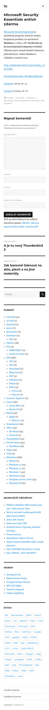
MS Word (14, 431)
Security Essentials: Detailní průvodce (23, 76)
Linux (9, 402)
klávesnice (33, 643)
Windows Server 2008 (20, 479)
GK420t (16, 394)
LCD (7, 648)
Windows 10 (15, 464)
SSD (11, 376)
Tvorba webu (13, 442)
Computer (8, 83)
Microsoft (35, 101)
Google (37, 632)
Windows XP (15, 483)
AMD (28, 615)
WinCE (12, 461)
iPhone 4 (16, 420)
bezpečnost (26, 101)
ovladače (19, 659)
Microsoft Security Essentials (19, 32)
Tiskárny (13, 379)
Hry (8, 346)
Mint (20, 654)
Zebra (12, 387)
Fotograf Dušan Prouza (18, 582)
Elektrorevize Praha (16, 578)
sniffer (38, 659)
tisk (37, 665)
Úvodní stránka (11, 690)
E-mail (7, 187)
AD (6, 615)
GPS (7, 637)
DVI (33, 626)
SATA (29, 659)
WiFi (31, 670)
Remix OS (14, 409)
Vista (42, 101)
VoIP (8, 453)
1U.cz (21, 705)
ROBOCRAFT (15, 350)
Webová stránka (13, 200)
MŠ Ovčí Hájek (13, 585)
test (14, 665)
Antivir (17, 101)
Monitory (14, 372)
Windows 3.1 (15, 468)
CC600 (15, 391)
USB (7, 670)
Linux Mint (15, 405)
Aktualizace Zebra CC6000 (19, 538)
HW (8, 357)
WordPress (14, 446)
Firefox (10, 343)
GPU (11, 365)
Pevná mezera (13, 534)
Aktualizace (9, 101)
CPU (11, 361)
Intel (15, 643)
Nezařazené (12, 424)
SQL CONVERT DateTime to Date (23, 549)
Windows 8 (14, 475)
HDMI (34, 637)
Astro (9, 328)
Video (9, 450)
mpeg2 (29, 654)
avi (15, 621)
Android (10, 324)
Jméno (7, 174)
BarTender (11, 331)
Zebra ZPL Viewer (15, 519)
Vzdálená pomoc (12, 696)
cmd (40, 621)
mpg (38, 654)
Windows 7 (31, 98)
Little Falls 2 (27, 648)
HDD (24, 637)
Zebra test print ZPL (16, 523)
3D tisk (10, 320)
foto (17, 632)
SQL (11, 339)
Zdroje (12, 383)
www (20, 676)
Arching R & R (13, 574)
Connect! (8, 91)
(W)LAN (10, 317)
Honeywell (14, 368)
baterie (23, 621)
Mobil (9, 413)
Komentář (10, 135)
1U (5, 6)
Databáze (11, 335)
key (23, 643)
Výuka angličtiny (15, 593)
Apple (12, 416)
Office (9, 427)
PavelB (10, 98)
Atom (8, 621)
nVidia (8, 659)
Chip (32, 621)
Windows (8, 103)
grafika (15, 637)
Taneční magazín (15, 589)
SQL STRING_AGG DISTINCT (21, 553)
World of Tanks (17, 354)
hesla (7, 643)
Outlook (13, 435)
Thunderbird (13, 439)
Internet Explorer (15, 398)
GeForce (26, 632)
